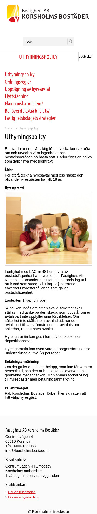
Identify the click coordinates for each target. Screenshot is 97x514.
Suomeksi (85, 56)
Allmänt (9, 128)
